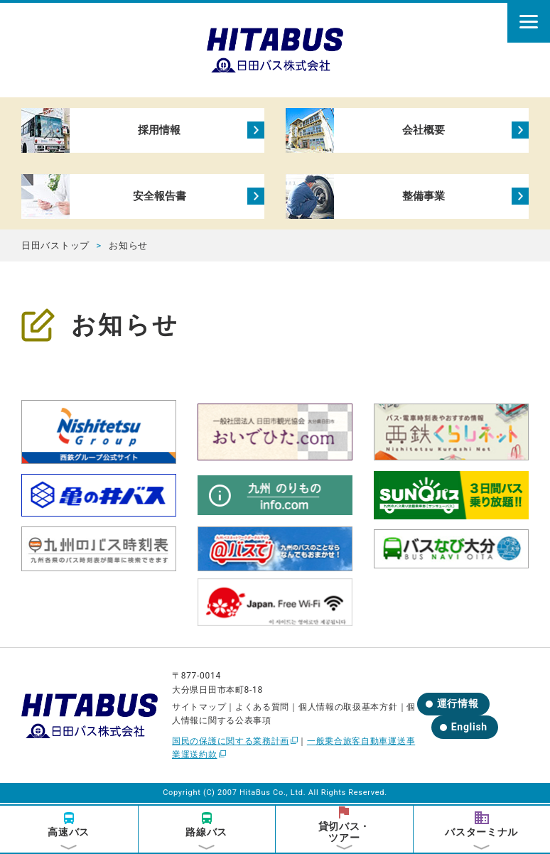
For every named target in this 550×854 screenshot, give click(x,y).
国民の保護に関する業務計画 (230, 742)
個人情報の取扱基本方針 (348, 708)
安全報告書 (158, 197)
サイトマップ (199, 708)
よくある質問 (262, 708)
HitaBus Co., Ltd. (272, 794)
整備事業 (423, 197)
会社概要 (423, 130)
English (469, 728)
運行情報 (458, 705)
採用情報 (158, 130)
